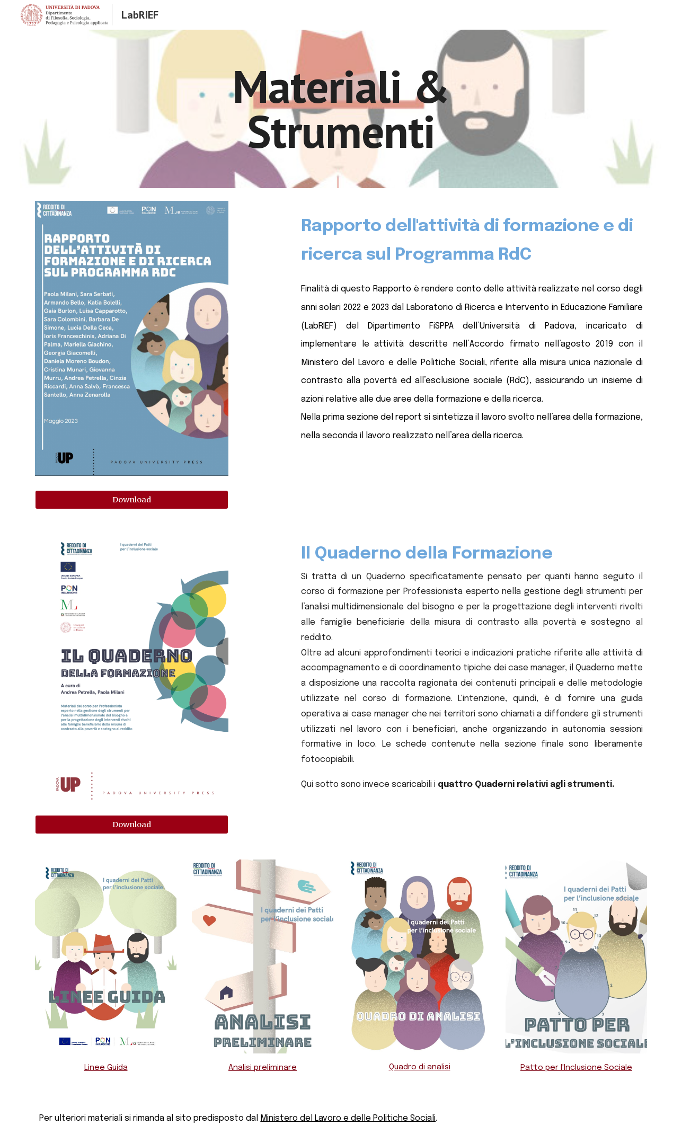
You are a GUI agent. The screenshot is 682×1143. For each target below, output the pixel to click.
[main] (341, 108)
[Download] (132, 499)
